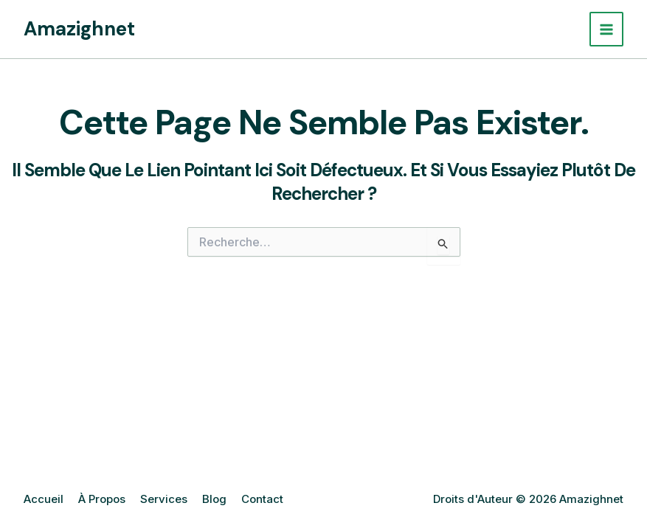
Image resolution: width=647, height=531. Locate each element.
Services (163, 499)
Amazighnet (79, 28)
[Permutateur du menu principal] (606, 29)
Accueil (43, 499)
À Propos (101, 499)
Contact (262, 499)
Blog (214, 499)
